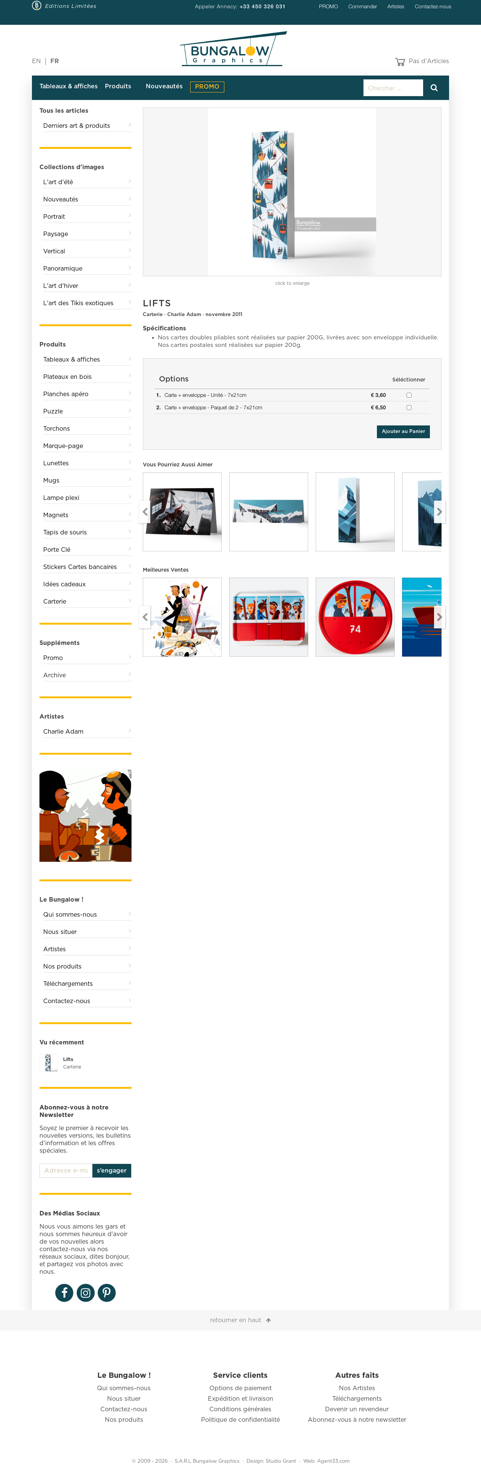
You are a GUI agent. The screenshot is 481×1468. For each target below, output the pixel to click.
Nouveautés (164, 86)
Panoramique (62, 269)
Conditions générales (240, 1409)
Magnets (55, 515)
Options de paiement (240, 1388)
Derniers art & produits (76, 126)
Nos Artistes (357, 1388)
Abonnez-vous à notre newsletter (357, 1420)
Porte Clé (56, 550)
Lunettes (56, 463)
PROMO (328, 6)
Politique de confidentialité (240, 1420)
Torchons (56, 429)
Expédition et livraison (240, 1399)
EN (36, 61)
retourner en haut (235, 1320)
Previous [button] (144, 512)
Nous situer (60, 932)
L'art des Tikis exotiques (78, 303)
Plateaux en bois (67, 377)
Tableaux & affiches (68, 86)
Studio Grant (281, 1461)
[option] (292, 192)
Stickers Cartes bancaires (80, 567)
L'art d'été (58, 182)
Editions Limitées (71, 6)
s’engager (112, 1171)
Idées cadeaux (64, 584)
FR (54, 61)
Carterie (54, 602)
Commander (362, 6)
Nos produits (62, 967)
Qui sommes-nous (70, 915)
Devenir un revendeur (357, 1409)
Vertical (54, 251)
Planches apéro (65, 394)
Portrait (54, 217)
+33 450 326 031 (263, 6)
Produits (118, 86)
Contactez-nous (433, 6)
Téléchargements (68, 984)
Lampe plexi (61, 498)
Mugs (51, 481)
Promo (53, 658)
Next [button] (439, 512)
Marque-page (63, 446)
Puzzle (53, 412)
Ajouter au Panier (403, 431)
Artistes (395, 6)
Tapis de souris (65, 533)
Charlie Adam (63, 732)
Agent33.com (333, 1461)
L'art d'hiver (60, 286)
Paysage (55, 234)
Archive (54, 675)
